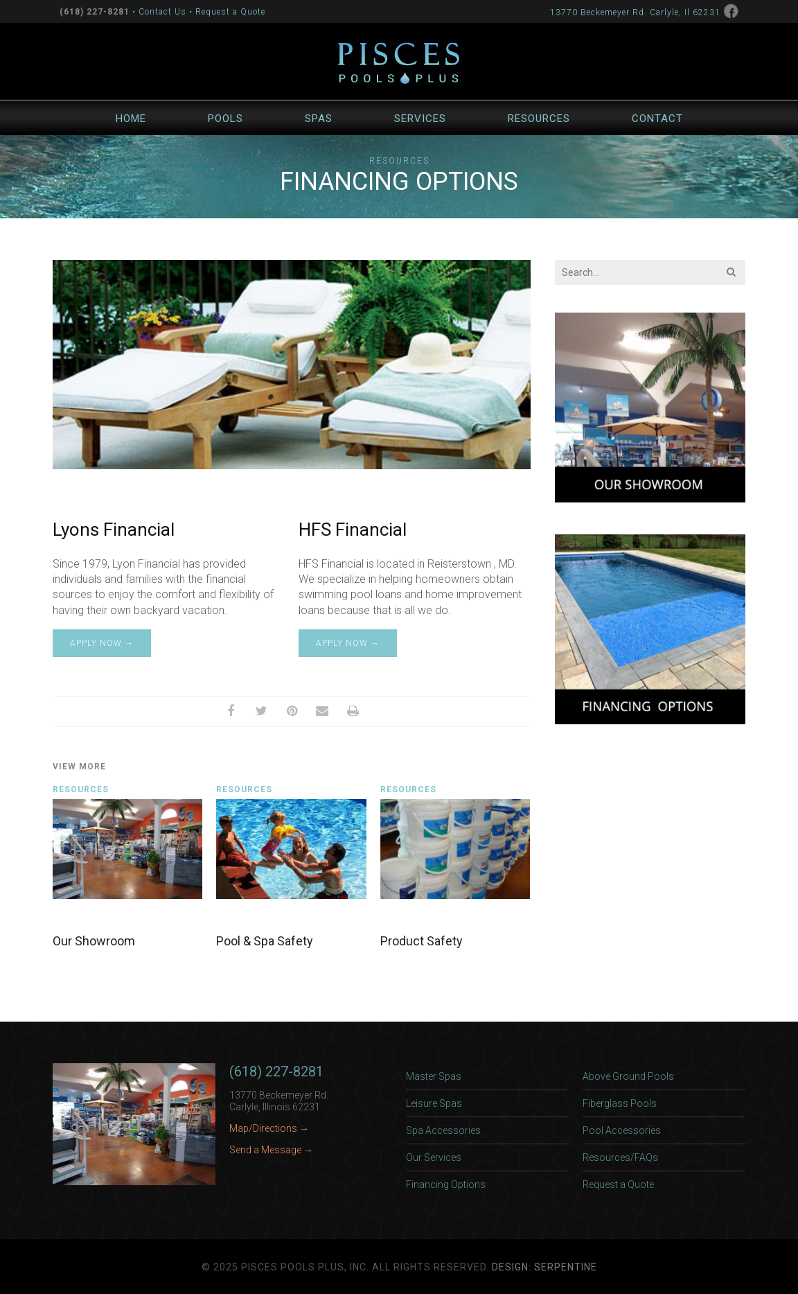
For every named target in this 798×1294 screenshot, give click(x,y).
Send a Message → (271, 1149)
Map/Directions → (269, 1128)
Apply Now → (102, 643)
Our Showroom (94, 941)
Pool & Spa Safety (264, 941)
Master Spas (433, 1076)
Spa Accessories (443, 1130)
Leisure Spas (434, 1103)
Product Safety (421, 941)
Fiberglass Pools (620, 1103)
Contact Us (162, 12)
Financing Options (446, 1184)
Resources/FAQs (620, 1157)
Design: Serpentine (544, 1267)
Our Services (433, 1157)
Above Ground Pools (628, 1076)
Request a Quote (230, 12)
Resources (399, 161)
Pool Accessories (622, 1130)
